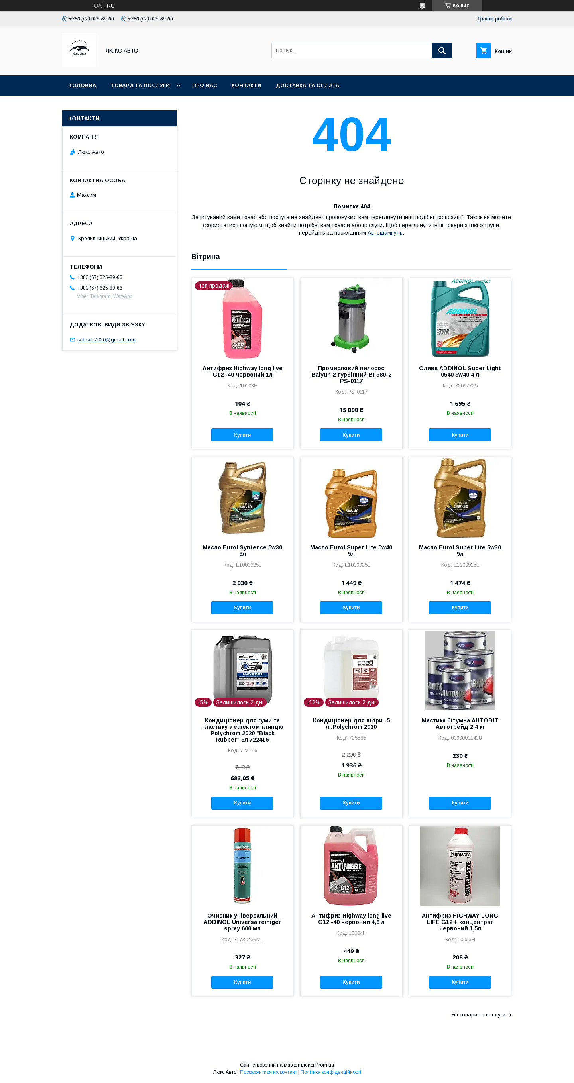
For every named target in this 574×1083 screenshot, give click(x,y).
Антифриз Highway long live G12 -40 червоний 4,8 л (351, 918)
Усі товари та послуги (478, 1015)
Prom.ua (324, 1065)
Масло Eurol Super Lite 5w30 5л (460, 550)
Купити (242, 435)
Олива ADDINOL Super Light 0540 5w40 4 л (460, 371)
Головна (82, 85)
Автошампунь (385, 233)
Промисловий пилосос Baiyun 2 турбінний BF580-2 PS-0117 (351, 374)
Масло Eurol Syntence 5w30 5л (242, 550)
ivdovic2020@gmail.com (106, 340)
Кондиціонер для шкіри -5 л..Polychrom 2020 (351, 723)
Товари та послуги (140, 85)
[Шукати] (442, 50)
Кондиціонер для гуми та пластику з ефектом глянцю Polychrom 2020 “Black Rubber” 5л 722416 (242, 730)
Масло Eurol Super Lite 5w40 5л (351, 550)
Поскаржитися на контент (268, 1072)
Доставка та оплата (307, 85)
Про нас (204, 85)
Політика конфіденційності (331, 1072)
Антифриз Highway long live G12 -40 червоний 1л (242, 371)
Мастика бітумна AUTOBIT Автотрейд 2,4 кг (460, 723)
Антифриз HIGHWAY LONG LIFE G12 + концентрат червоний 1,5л (460, 922)
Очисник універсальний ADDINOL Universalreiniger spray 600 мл (242, 922)
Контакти (246, 85)
